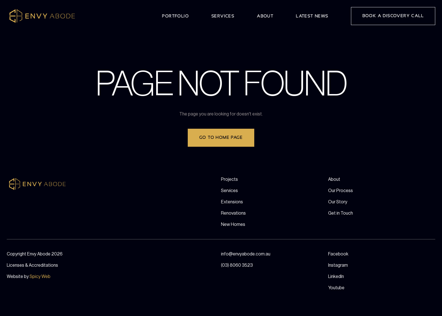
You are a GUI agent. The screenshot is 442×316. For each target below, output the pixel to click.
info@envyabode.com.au (245, 254)
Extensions (232, 202)
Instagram (338, 265)
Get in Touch (340, 213)
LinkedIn (336, 276)
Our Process (340, 190)
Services (222, 16)
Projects (229, 179)
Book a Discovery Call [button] (393, 16)
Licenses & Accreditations (32, 265)
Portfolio (175, 16)
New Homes (233, 224)
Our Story (337, 202)
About (265, 16)
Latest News (312, 16)
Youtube (336, 288)
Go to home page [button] (221, 137)
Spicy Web (40, 276)
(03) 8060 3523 (237, 265)
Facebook (338, 254)
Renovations (233, 213)
